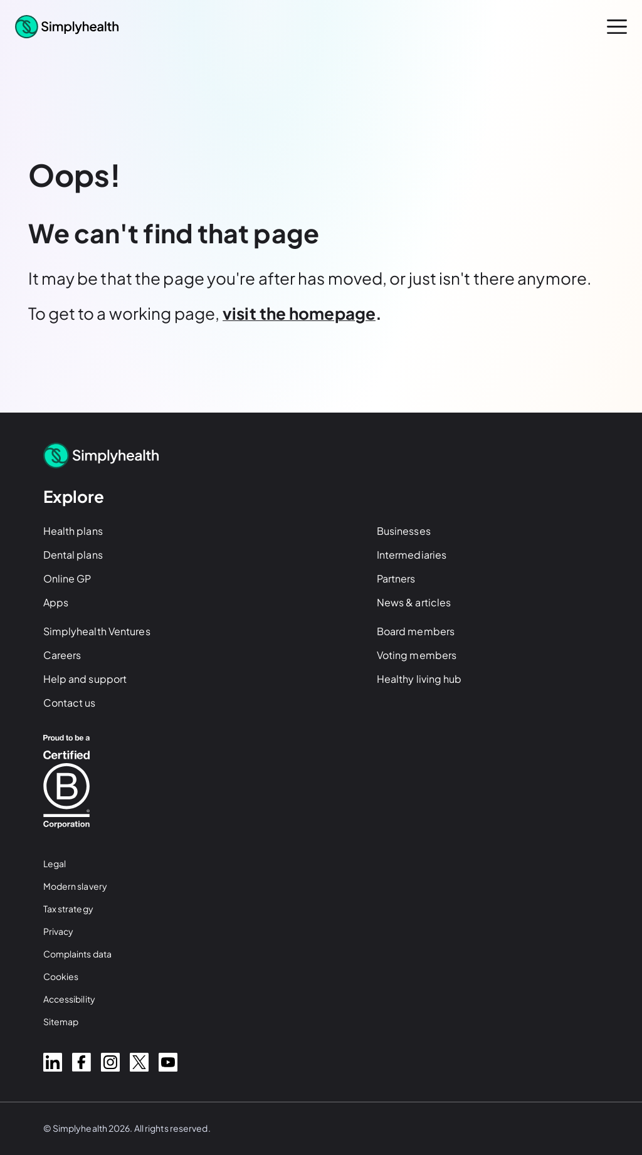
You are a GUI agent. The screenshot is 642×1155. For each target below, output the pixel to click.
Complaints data (77, 953)
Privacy (58, 931)
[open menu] (617, 26)
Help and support (85, 678)
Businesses (404, 530)
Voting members (416, 655)
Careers (62, 655)
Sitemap (61, 1021)
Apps (55, 602)
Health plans (73, 530)
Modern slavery (75, 886)
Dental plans (73, 554)
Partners (396, 578)
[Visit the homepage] (299, 315)
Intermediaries (411, 554)
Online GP (67, 578)
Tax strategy (68, 908)
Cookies (61, 976)
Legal (54, 863)
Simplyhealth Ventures (96, 631)
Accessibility (69, 999)
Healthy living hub (419, 678)
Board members (416, 631)
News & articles (414, 602)
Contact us (69, 702)
